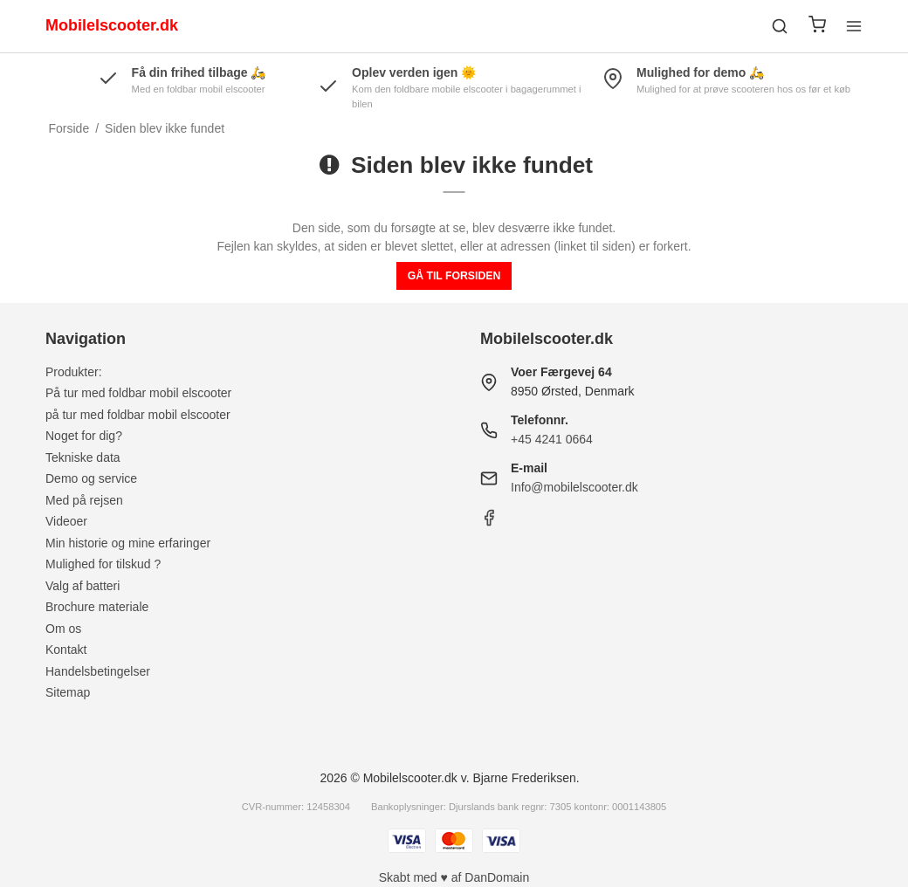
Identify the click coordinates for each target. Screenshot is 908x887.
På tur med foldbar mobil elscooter (138, 393)
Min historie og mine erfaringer (127, 543)
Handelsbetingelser (97, 671)
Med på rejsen (84, 500)
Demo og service (91, 478)
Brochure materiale (96, 607)
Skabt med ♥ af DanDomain (454, 877)
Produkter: (73, 372)
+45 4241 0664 (552, 439)
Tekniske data (82, 457)
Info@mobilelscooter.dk (574, 487)
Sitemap (67, 692)
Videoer (66, 521)
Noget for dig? (83, 436)
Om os (63, 629)
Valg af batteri (82, 586)
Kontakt (65, 650)
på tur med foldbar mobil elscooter (137, 415)
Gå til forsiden (454, 276)
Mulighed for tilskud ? (103, 564)
